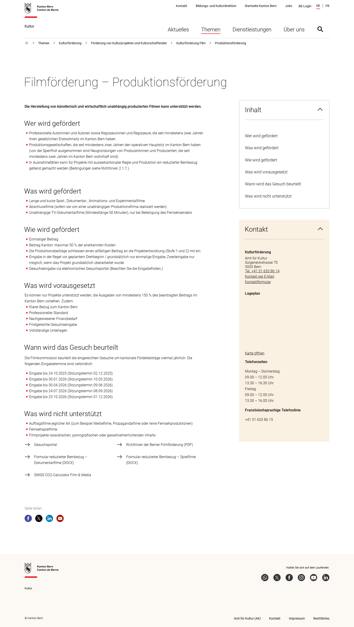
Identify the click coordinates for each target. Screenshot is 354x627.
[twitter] (38, 519)
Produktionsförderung (230, 43)
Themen (210, 29)
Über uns (294, 29)
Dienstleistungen (252, 29)
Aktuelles (178, 29)
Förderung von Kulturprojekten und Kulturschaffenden (129, 43)
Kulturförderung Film (190, 43)
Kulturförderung (70, 43)
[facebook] (28, 519)
